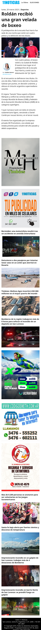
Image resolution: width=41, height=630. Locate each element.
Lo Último (24, 2)
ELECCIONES (34, 2)
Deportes (25, 9)
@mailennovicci (7, 74)
